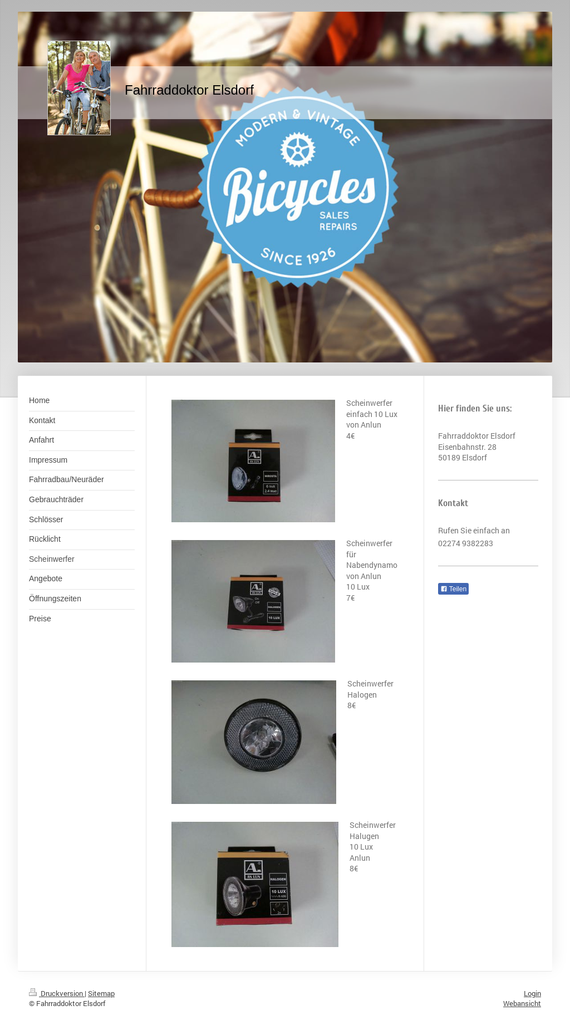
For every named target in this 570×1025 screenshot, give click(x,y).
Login (532, 993)
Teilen (453, 589)
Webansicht (522, 1003)
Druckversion (57, 993)
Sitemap (101, 993)
